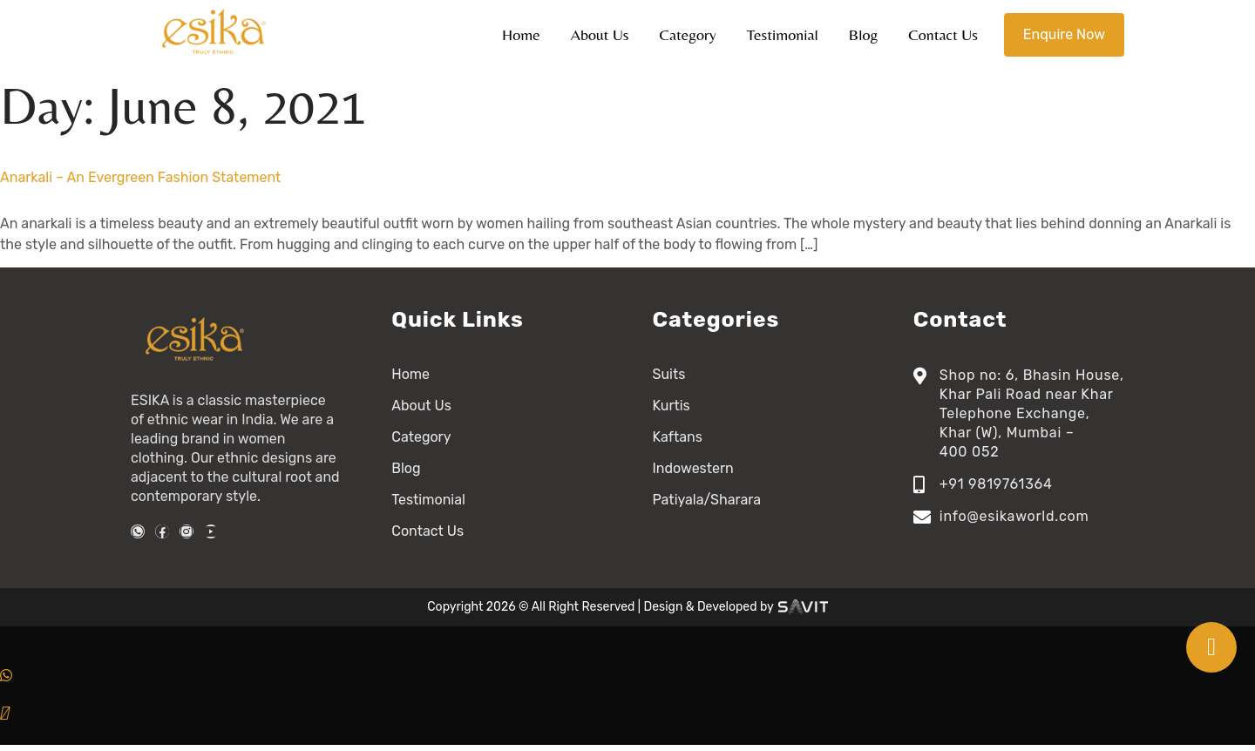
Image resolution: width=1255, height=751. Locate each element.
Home (521, 34)
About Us (600, 34)
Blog (863, 34)
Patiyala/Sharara (707, 499)
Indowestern (693, 468)
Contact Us (943, 34)
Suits (669, 374)
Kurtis (671, 405)
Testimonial (782, 34)
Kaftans (677, 437)
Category (688, 34)
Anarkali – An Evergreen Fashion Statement (140, 177)
